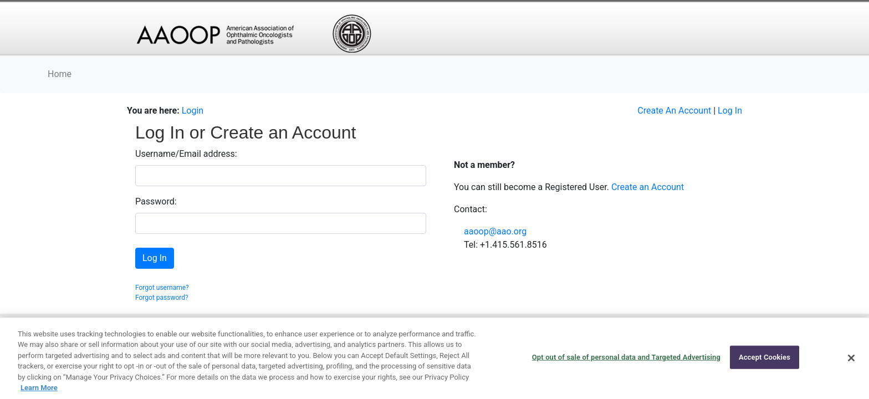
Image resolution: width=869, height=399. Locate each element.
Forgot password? (161, 297)
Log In (730, 110)
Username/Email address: (186, 154)
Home (59, 74)
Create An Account (674, 110)
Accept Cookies (764, 357)
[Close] (851, 358)
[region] (434, 358)
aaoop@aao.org (495, 231)
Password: (156, 201)
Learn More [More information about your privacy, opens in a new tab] (39, 387)
